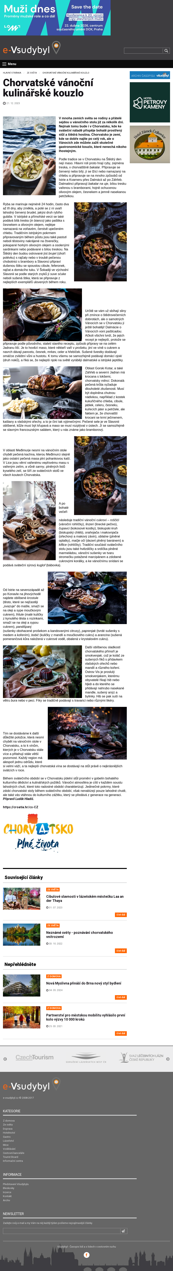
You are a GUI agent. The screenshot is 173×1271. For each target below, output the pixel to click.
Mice (5, 1144)
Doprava (7, 1128)
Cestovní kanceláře (13, 1153)
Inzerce (7, 1192)
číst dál (121, 914)
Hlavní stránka (12, 73)
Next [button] (168, 1059)
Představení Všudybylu (16, 1184)
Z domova (9, 1120)
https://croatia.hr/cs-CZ (20, 807)
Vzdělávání (9, 1148)
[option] (34, 1057)
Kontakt (7, 1196)
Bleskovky (8, 1188)
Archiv (6, 1200)
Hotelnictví (9, 1132)
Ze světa (32, 73)
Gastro (7, 1136)
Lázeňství (8, 1140)
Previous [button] (5, 1059)
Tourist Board (10, 1156)
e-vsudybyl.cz (11, 1097)
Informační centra (13, 1160)
